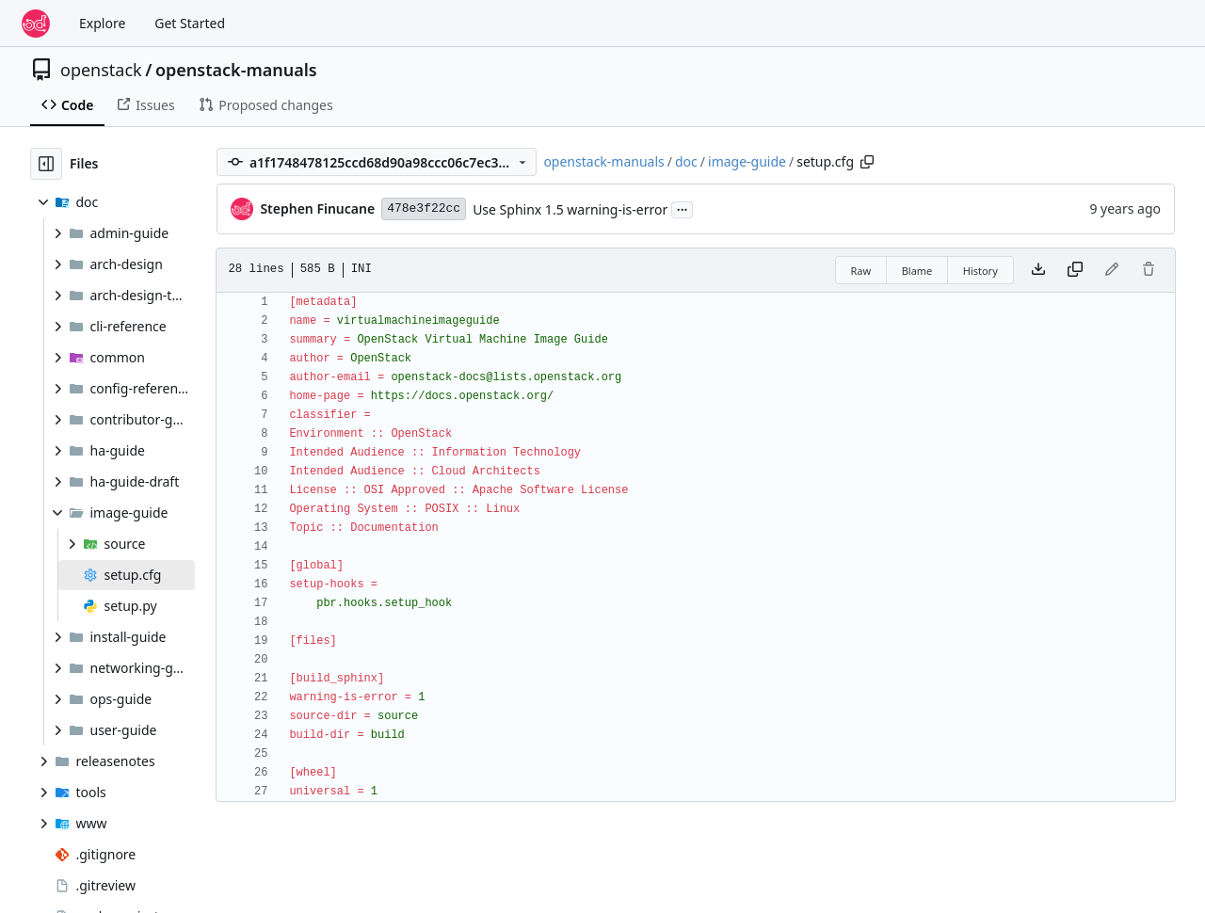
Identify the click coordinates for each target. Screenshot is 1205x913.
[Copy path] (867, 161)
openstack (101, 69)
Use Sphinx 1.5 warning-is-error (570, 209)
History (980, 271)
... (682, 208)
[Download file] (1038, 270)
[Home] (35, 23)
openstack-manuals (236, 69)
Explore (102, 23)
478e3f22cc (423, 208)
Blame (917, 271)
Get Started (189, 23)
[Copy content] (1075, 270)
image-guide (747, 161)
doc (686, 161)
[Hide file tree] (46, 164)
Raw (861, 271)
